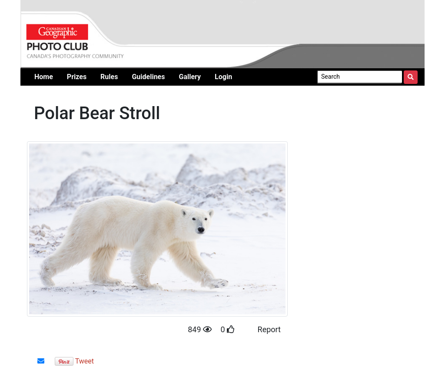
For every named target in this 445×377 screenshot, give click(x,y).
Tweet (84, 361)
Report (269, 329)
